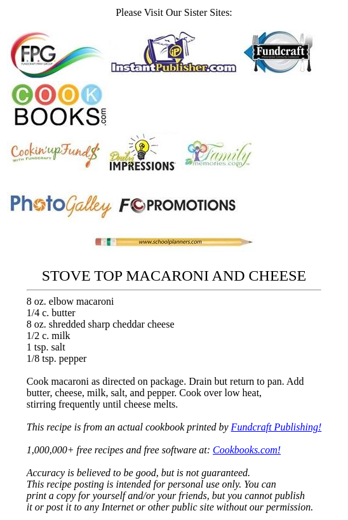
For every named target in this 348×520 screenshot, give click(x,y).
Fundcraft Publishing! (276, 427)
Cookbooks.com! (247, 449)
